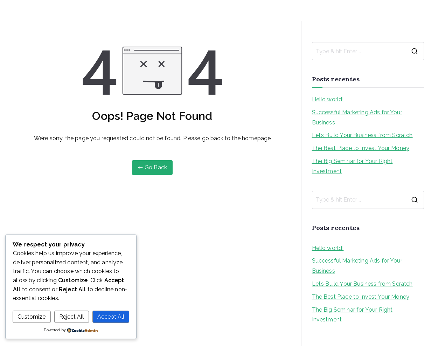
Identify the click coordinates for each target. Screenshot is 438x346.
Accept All (110, 316)
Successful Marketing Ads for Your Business (357, 117)
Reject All (71, 316)
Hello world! (328, 99)
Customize (32, 316)
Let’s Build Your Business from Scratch (362, 135)
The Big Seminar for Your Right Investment (352, 166)
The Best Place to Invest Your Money (361, 148)
